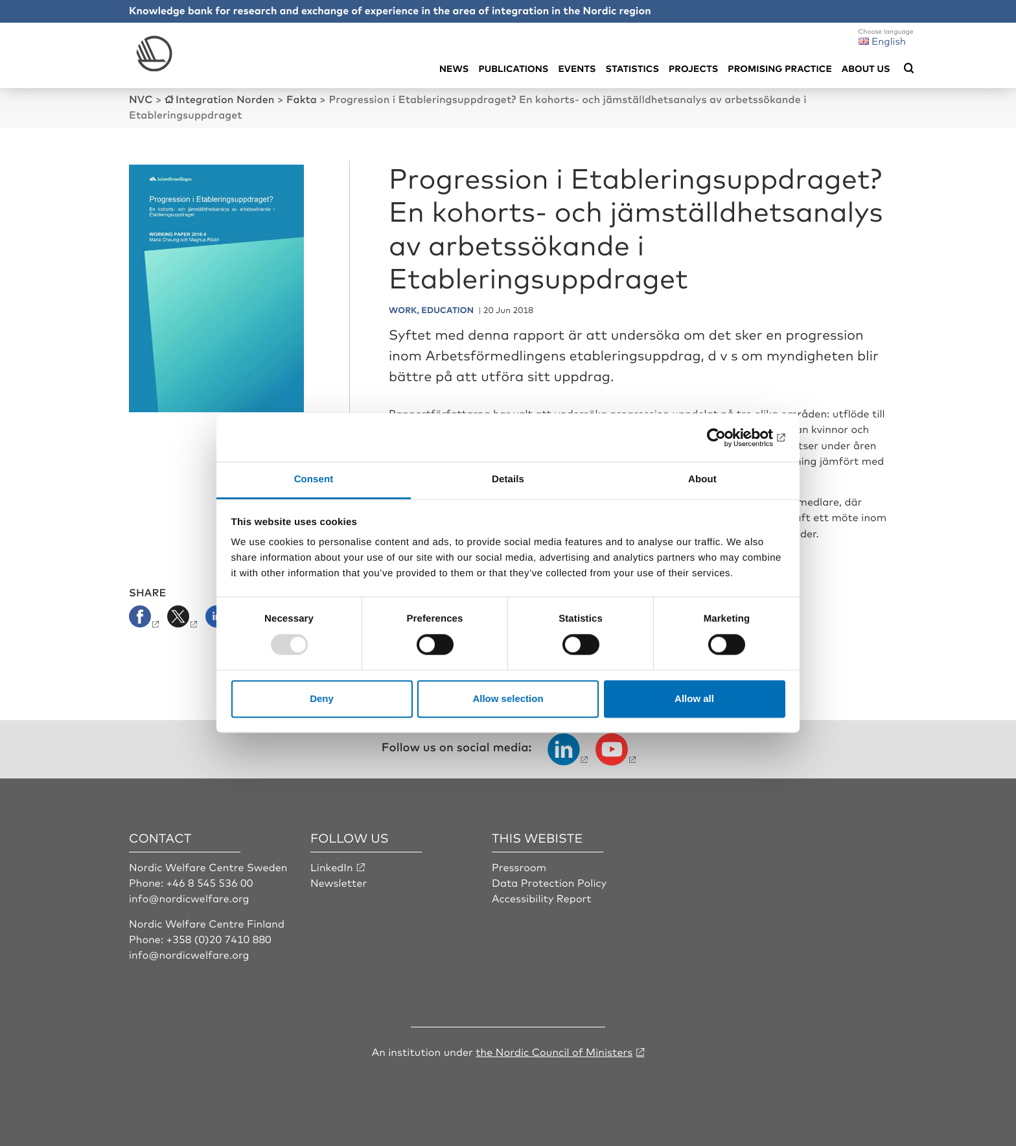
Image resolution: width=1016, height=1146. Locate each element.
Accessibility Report (542, 898)
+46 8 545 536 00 (210, 882)
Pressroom (519, 867)
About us (866, 68)
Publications (513, 68)
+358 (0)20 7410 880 (219, 938)
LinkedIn (331, 867)
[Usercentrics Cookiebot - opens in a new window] (728, 437)
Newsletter (338, 882)
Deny (322, 698)
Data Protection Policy (549, 882)
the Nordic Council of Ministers (554, 1051)
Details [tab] (508, 479)
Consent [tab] (314, 479)
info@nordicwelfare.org (189, 898)
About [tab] (702, 479)
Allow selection (507, 698)
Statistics (632, 68)
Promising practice (779, 68)
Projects (693, 68)
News (453, 68)
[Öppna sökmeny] (909, 69)
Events (576, 68)
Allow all (694, 698)
